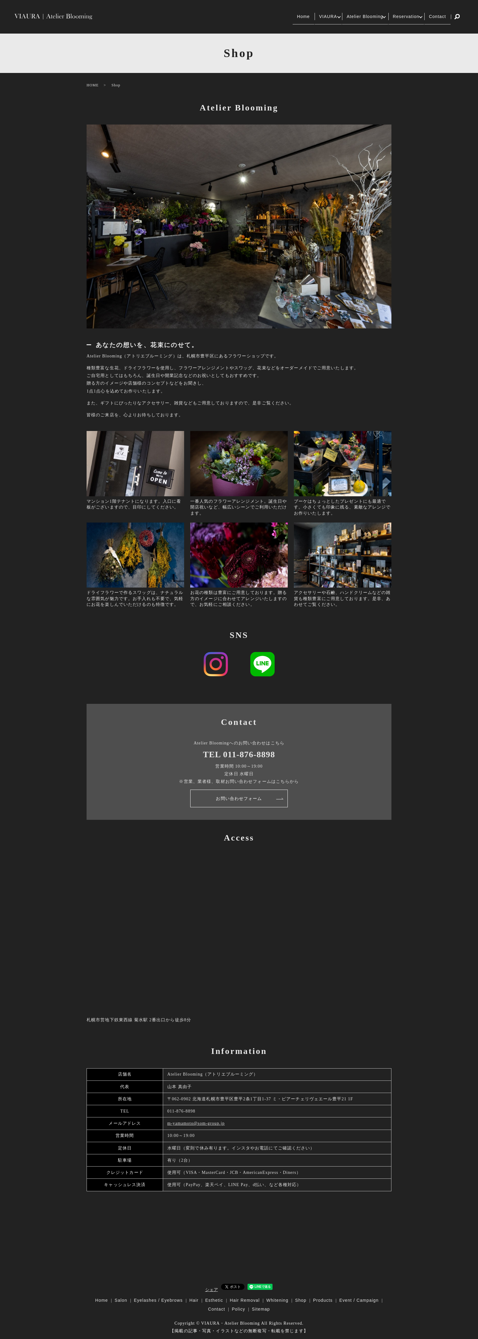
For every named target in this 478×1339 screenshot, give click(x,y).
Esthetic (214, 1300)
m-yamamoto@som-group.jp (196, 1123)
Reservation (396, 16)
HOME (93, 85)
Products (323, 1300)
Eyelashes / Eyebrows (158, 1300)
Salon (121, 1300)
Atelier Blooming (347, 16)
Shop (300, 1300)
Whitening (277, 1300)
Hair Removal (245, 1300)
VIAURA (303, 16)
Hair (193, 1300)
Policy (238, 1309)
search (457, 16)
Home (273, 16)
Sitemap (261, 1309)
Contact (435, 16)
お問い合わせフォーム (239, 798)
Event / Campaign (359, 1300)
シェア (211, 1289)
